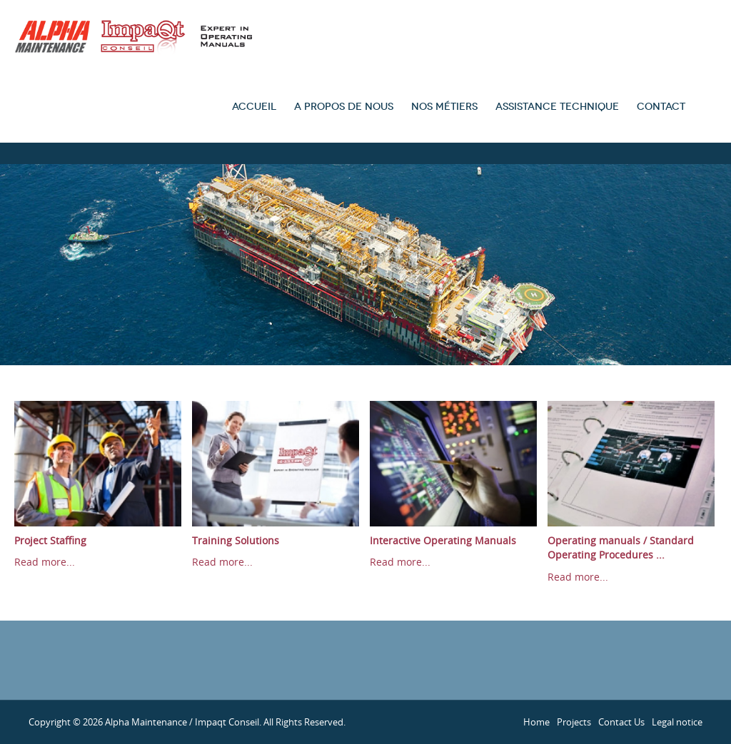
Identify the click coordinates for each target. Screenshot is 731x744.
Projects (574, 721)
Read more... (44, 562)
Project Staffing (50, 540)
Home (536, 721)
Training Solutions (235, 540)
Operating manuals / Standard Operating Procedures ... (621, 548)
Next (709, 478)
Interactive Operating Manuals (443, 540)
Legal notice (677, 721)
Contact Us (621, 721)
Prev (21, 478)
